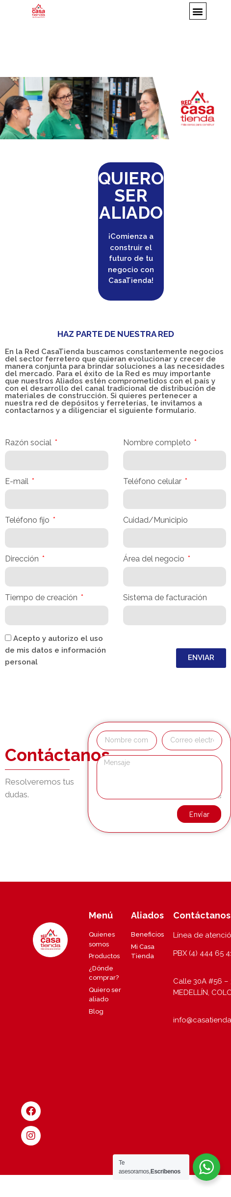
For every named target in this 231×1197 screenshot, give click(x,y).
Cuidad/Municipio (155, 520)
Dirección (23, 559)
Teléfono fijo (28, 520)
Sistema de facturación (165, 598)
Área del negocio (154, 559)
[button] (197, 11)
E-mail (17, 482)
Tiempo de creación (42, 598)
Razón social (29, 443)
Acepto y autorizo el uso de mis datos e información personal (55, 650)
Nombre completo (158, 443)
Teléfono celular (153, 482)
